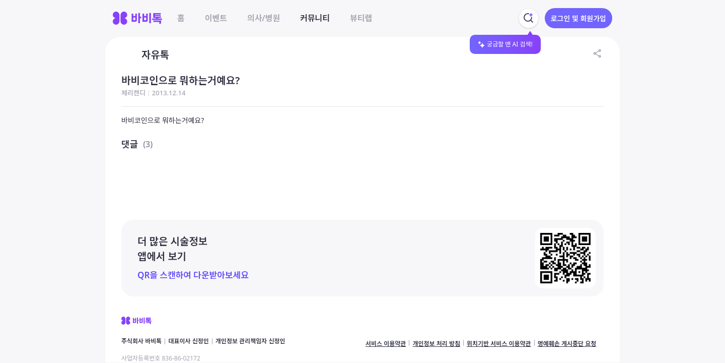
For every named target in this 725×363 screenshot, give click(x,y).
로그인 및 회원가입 (578, 18)
